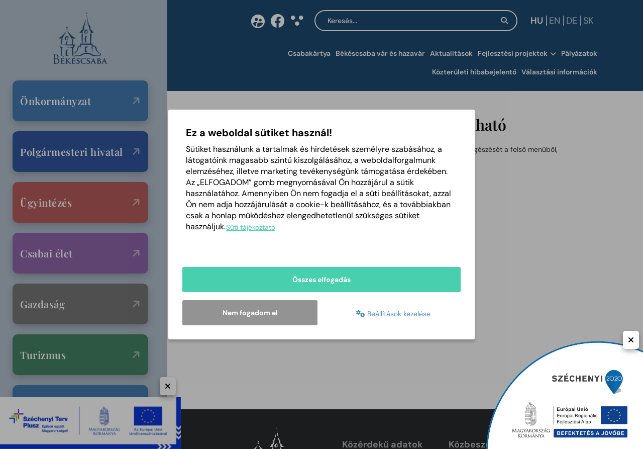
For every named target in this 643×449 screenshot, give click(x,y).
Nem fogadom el (250, 312)
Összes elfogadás (321, 279)
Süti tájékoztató (250, 227)
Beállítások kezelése (393, 313)
